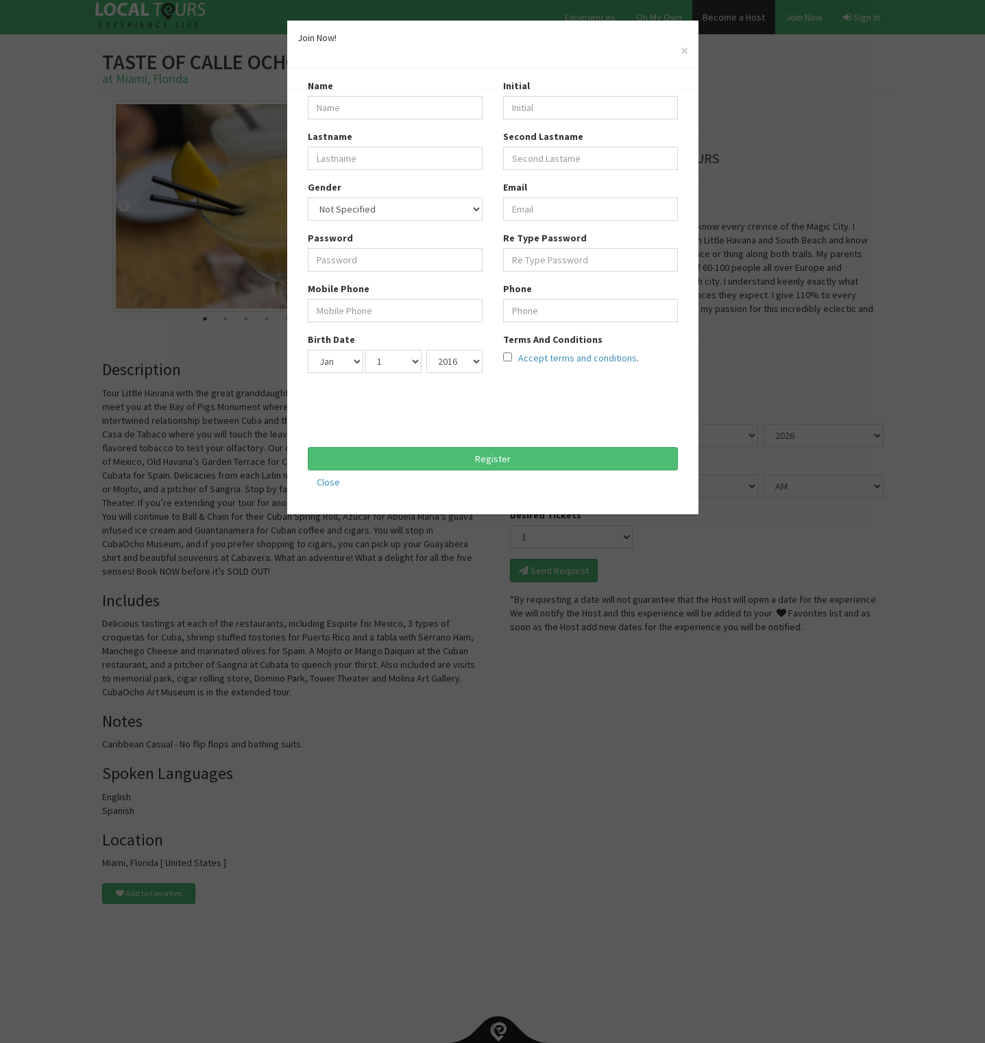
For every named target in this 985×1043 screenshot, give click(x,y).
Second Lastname (543, 136)
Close (328, 482)
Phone (517, 289)
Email (515, 187)
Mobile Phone (338, 289)
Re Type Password (545, 238)
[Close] (684, 50)
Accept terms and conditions (576, 358)
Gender (324, 187)
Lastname (330, 136)
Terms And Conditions (553, 339)
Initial (516, 86)
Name (320, 86)
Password (330, 238)
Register (493, 459)
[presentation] (412, 410)
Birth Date (331, 339)
